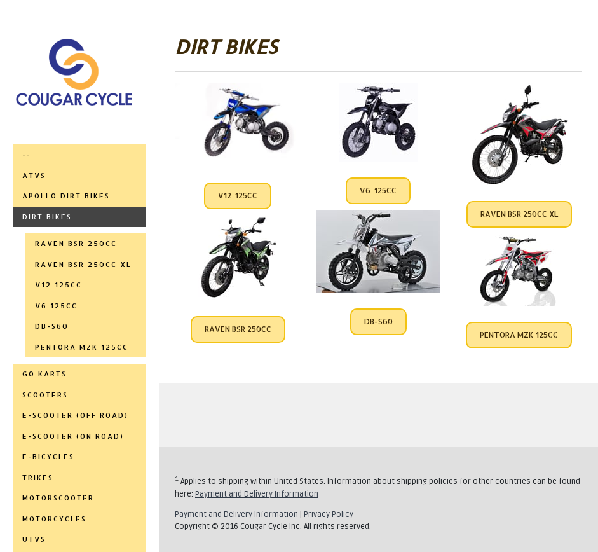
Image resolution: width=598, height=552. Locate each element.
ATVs (34, 175)
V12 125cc (58, 284)
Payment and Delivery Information (256, 494)
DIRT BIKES (47, 216)
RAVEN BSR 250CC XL (83, 264)
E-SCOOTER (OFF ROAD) (75, 415)
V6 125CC (378, 190)
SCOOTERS (45, 394)
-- (26, 154)
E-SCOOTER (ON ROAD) (73, 436)
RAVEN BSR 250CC (76, 243)
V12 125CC (237, 195)
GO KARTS (44, 373)
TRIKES (37, 477)
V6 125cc (56, 305)
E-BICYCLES (48, 456)
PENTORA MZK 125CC (81, 347)
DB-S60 (52, 326)
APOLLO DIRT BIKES (66, 195)
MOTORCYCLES (54, 518)
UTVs (34, 539)
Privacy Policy (328, 514)
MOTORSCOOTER (58, 497)
